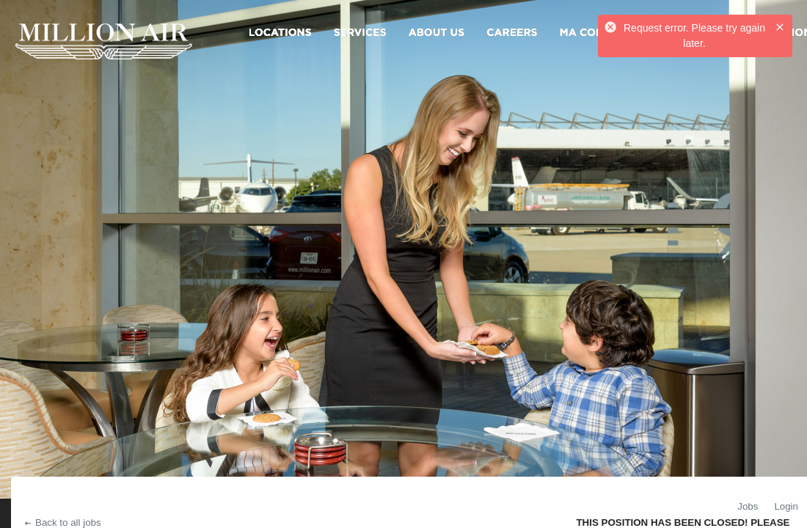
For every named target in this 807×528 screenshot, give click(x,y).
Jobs (747, 506)
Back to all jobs (62, 522)
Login (786, 506)
